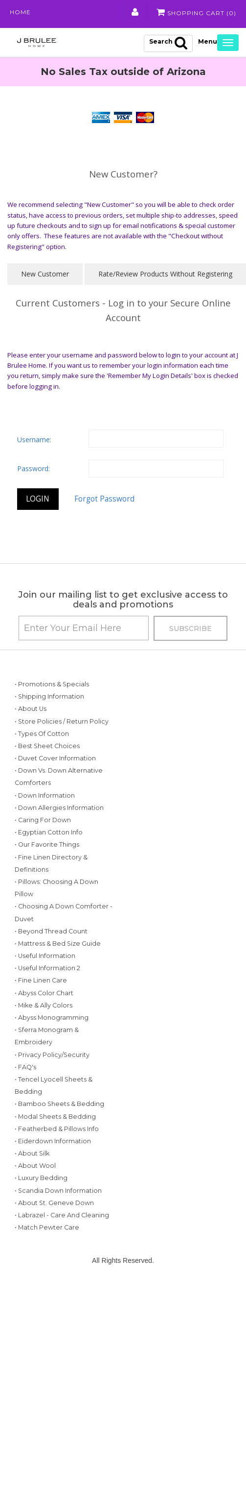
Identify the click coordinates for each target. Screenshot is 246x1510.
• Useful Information (45, 955)
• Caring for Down (43, 820)
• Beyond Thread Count (51, 931)
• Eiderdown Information (53, 1141)
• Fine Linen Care (41, 980)
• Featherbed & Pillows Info (57, 1128)
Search (168, 43)
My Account (135, 12)
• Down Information (45, 795)
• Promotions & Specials (52, 684)
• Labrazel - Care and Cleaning (62, 1215)
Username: (34, 439)
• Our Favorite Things (47, 844)
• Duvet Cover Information (55, 758)
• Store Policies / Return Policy (62, 721)
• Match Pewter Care (47, 1227)
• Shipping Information (49, 696)
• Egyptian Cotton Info (49, 832)
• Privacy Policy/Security (52, 1054)
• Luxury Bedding (41, 1178)
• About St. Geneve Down (54, 1203)
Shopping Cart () (196, 12)
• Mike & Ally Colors (43, 1005)
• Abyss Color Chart (44, 993)
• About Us (30, 708)
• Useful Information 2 (47, 968)
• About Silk (32, 1153)
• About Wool (35, 1165)
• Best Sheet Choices (47, 746)
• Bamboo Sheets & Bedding (59, 1103)
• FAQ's (25, 1067)
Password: (33, 468)
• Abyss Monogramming (52, 1017)
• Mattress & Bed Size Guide (58, 943)
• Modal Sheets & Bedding (55, 1116)
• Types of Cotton (42, 733)
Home (20, 12)
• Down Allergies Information (59, 807)
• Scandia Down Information (58, 1190)
